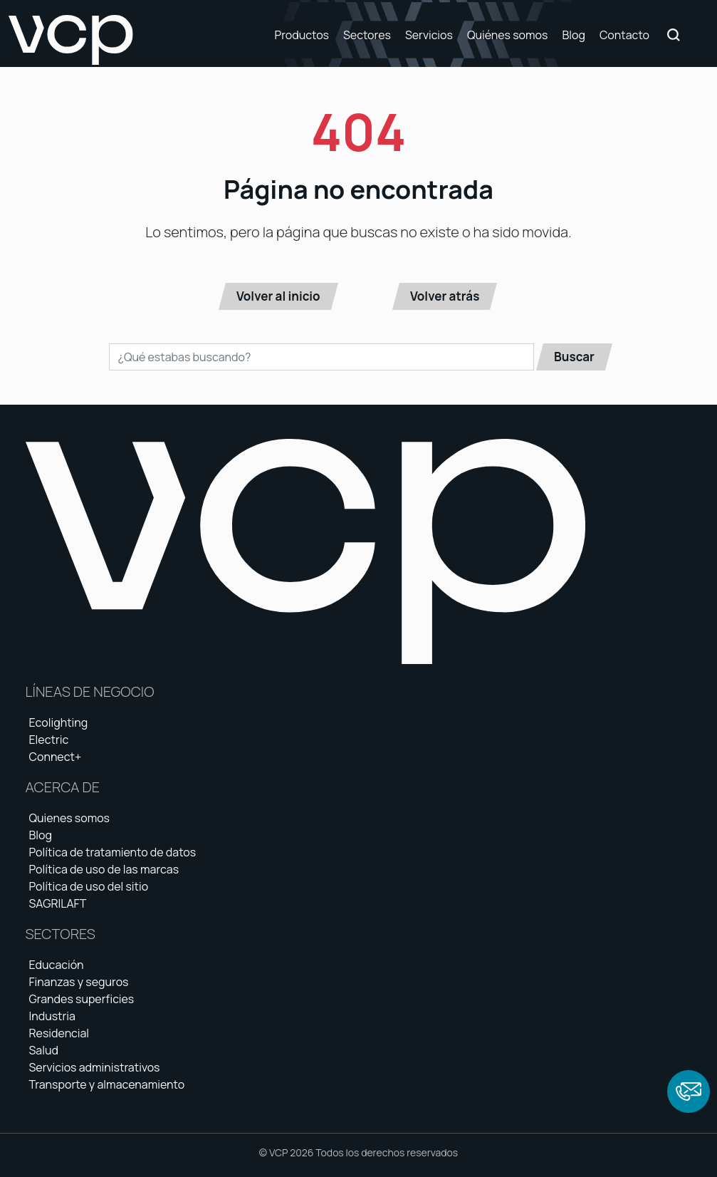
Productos (301, 35)
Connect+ (55, 756)
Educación (56, 965)
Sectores (367, 35)
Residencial (59, 1033)
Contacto (624, 35)
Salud (43, 1050)
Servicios (429, 35)
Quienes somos (69, 818)
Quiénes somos (507, 35)
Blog (573, 35)
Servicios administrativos (94, 1067)
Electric (49, 739)
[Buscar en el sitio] (321, 356)
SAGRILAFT (58, 903)
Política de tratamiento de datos (113, 852)
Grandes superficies (82, 999)
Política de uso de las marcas (104, 869)
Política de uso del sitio (89, 886)
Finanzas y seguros (79, 982)
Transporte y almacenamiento (107, 1084)
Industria (52, 1016)
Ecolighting (58, 722)
